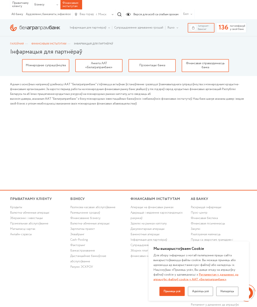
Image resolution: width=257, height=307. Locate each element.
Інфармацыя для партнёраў (149, 240)
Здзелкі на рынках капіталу (149, 223)
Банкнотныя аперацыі (145, 234)
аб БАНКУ (199, 199)
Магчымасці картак (22, 229)
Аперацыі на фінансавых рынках (152, 207)
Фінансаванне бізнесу (85, 218)
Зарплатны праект (82, 229)
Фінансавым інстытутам (155, 199)
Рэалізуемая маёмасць (206, 234)
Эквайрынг (77, 234)
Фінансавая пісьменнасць (208, 223)
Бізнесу (46, 5)
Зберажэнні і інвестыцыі (26, 218)
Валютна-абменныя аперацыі (29, 213)
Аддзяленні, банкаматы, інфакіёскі (48, 14)
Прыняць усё (172, 291)
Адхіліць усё (200, 291)
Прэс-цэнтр (199, 213)
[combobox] (100, 14)
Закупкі (195, 229)
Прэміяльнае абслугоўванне (29, 223)
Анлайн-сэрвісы (21, 234)
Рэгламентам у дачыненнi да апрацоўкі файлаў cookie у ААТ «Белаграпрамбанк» (195, 277)
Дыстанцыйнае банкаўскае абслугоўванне (88, 259)
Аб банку (17, 14)
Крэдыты (16, 207)
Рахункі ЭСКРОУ (81, 267)
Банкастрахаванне (82, 250)
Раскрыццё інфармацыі (206, 207)
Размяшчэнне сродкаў (85, 213)
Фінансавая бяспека (204, 218)
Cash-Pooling (79, 240)
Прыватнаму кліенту (20, 4)
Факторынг (77, 245)
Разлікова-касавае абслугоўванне (92, 207)
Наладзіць (227, 291)
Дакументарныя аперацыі (148, 229)
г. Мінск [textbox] (101, 14)
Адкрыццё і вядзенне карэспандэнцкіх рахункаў (157, 215)
